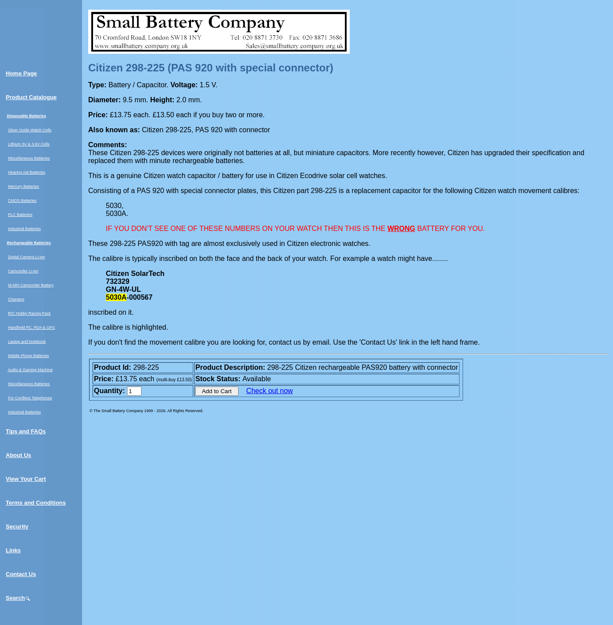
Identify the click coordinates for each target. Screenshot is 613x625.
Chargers (16, 299)
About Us (18, 455)
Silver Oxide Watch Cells (30, 130)
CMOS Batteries (22, 200)
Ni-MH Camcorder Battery (31, 285)
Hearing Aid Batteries (26, 172)
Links (13, 550)
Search (18, 598)
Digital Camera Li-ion (26, 257)
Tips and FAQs (26, 431)
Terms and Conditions (36, 502)
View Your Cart (26, 479)
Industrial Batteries (24, 229)
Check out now (269, 390)
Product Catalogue (31, 97)
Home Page (21, 73)
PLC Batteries (20, 214)
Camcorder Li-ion (23, 271)
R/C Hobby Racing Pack (29, 313)
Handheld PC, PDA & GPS (31, 327)
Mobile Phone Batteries (28, 355)
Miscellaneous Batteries (29, 158)
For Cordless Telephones (30, 398)
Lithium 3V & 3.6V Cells (29, 144)
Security (17, 526)
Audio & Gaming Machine (30, 370)
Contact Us (21, 574)
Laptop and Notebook (27, 341)
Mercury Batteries (23, 186)
